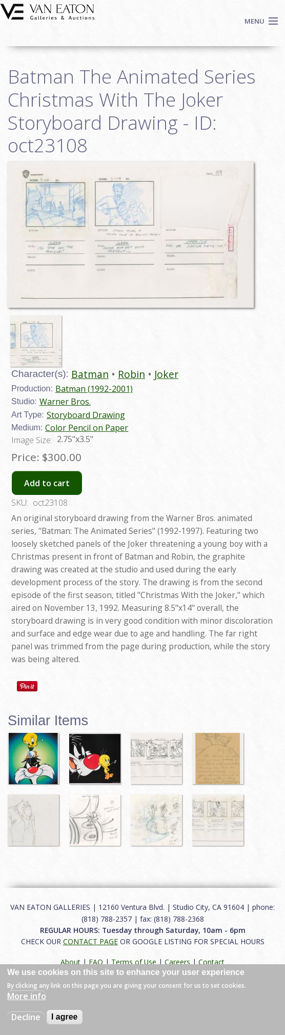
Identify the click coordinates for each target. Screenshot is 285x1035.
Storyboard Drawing (86, 415)
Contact (211, 962)
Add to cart (47, 483)
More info (26, 996)
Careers (177, 962)
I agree (64, 1016)
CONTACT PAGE (90, 941)
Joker (166, 374)
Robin (131, 374)
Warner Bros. (65, 401)
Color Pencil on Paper (86, 427)
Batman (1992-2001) (94, 388)
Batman (90, 374)
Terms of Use (133, 962)
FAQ (96, 962)
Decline (25, 1017)
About (70, 962)
